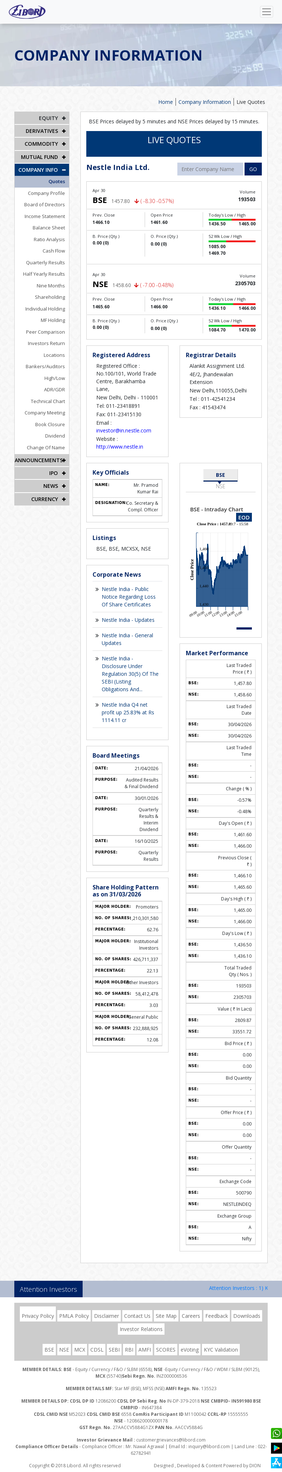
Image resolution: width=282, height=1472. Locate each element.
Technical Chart (48, 401)
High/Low (55, 377)
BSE (220, 474)
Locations (54, 354)
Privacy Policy (38, 1315)
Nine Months (51, 285)
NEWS (50, 485)
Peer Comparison (45, 331)
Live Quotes (250, 101)
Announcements (38, 459)
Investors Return (46, 343)
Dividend (55, 435)
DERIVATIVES (42, 130)
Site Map (166, 1315)
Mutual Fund (39, 156)
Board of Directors (45, 204)
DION (255, 1465)
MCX (79, 1349)
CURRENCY (44, 498)
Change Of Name (46, 447)
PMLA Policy (74, 1315)
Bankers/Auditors (45, 366)
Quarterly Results (45, 262)
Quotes (57, 181)
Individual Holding (45, 308)
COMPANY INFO (38, 169)
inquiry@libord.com (209, 1446)
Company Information (204, 101)
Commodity (41, 143)
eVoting (190, 1349)
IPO (54, 472)
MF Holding (53, 319)
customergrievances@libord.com (171, 1440)
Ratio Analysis (49, 239)
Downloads (246, 1315)
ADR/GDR (54, 389)
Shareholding (50, 296)
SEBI (114, 1349)
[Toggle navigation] (266, 12)
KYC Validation (221, 1349)
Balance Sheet (49, 227)
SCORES (166, 1349)
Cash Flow (54, 250)
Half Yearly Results (44, 273)
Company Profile (46, 192)
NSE (220, 486)
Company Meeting (45, 412)
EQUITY (48, 118)
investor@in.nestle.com (123, 430)
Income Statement (45, 216)
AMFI (144, 1349)
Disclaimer (106, 1315)
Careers (191, 1315)
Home (165, 101)
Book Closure (50, 424)
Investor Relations (141, 1329)
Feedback (216, 1315)
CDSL (97, 1349)
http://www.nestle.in (119, 446)
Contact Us (137, 1315)
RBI (129, 1349)
